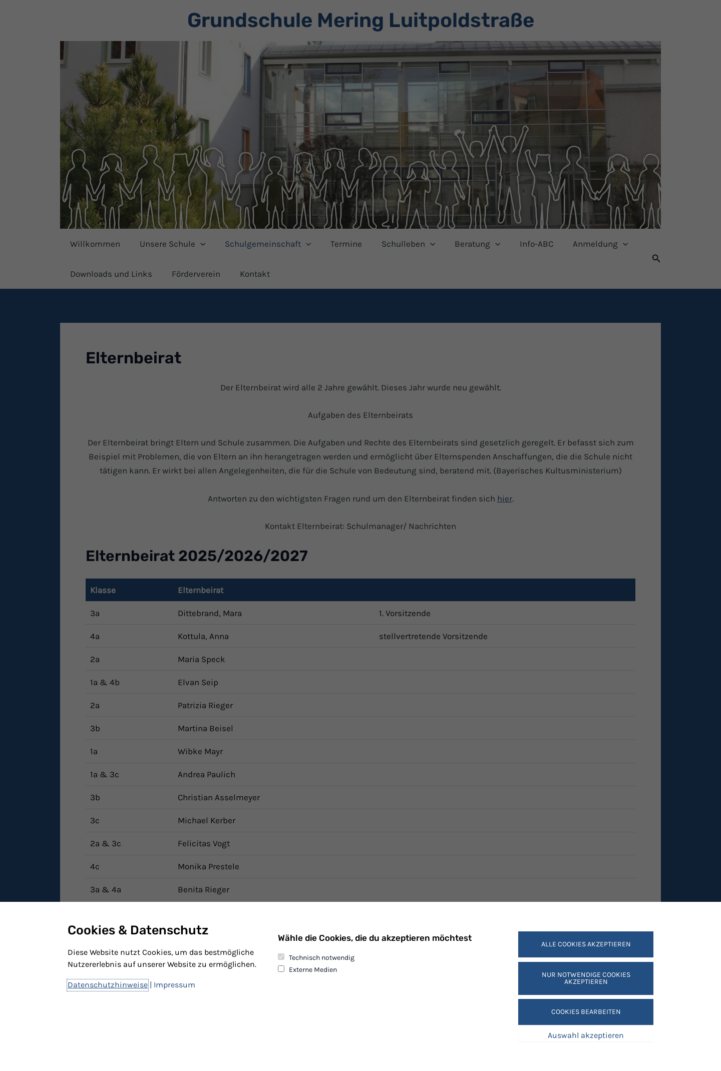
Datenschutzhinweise (108, 984)
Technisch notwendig (321, 957)
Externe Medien (313, 969)
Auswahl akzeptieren (586, 1035)
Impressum (174, 984)
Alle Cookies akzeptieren (586, 944)
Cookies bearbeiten (586, 1011)
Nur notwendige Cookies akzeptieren (586, 978)
